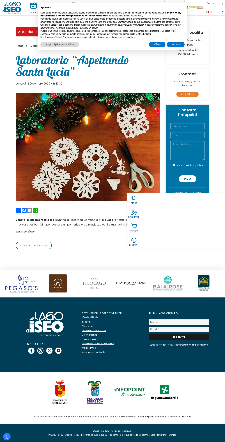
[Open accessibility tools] (7, 436)
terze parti (88, 19)
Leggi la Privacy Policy (161, 344)
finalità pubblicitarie (83, 25)
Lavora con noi (90, 339)
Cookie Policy (72, 434)
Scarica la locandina (33, 245)
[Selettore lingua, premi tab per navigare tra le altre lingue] (215, 12)
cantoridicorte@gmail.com (187, 81)
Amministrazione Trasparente (98, 343)
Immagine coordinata (94, 352)
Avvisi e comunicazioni (94, 330)
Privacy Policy (195, 165)
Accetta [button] (176, 44)
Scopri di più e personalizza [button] (59, 44)
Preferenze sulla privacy (94, 434)
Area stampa (89, 347)
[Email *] (179, 329)
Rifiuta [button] (157, 44)
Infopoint (87, 321)
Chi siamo (87, 326)
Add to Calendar (187, 94)
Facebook (187, 85)
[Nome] (179, 322)
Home (20, 46)
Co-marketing (89, 334)
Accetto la (189, 165)
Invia (187, 179)
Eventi (33, 12)
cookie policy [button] (137, 15)
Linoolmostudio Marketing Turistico (158, 434)
